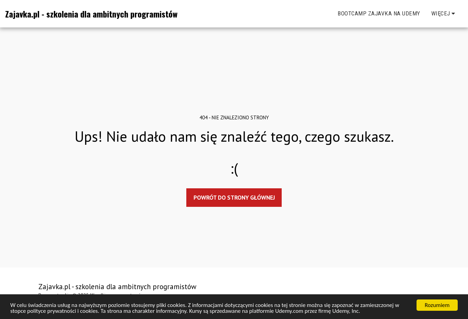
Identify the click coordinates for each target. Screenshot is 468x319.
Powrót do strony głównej (234, 197)
